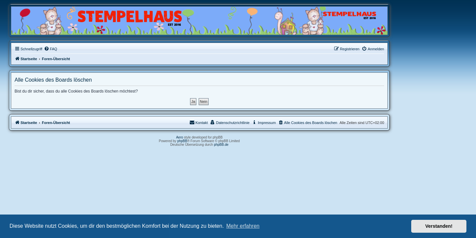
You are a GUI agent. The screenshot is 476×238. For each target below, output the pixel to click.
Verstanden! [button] (439, 226)
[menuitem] (89, 49)
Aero (218, 137)
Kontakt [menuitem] (237, 122)
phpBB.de (260, 144)
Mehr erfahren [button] (242, 226)
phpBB (221, 141)
